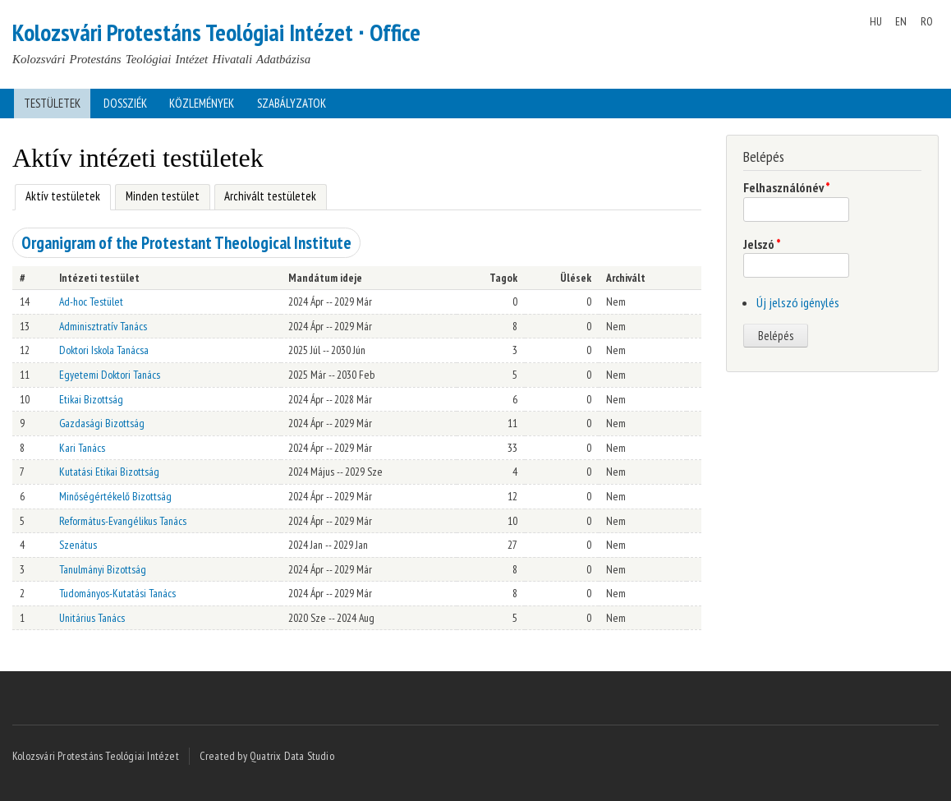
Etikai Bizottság (91, 399)
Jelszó (762, 244)
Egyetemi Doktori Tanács (109, 374)
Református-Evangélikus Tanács (122, 520)
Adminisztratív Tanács (103, 326)
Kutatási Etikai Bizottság (109, 471)
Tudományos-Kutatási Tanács (117, 593)
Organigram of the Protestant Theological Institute (186, 243)
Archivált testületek (270, 196)
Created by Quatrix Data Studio (267, 755)
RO (927, 21)
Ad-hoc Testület (91, 301)
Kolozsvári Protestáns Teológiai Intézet (95, 755)
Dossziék (125, 103)
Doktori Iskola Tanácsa (104, 350)
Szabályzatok (291, 103)
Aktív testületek (57, 194)
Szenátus (78, 544)
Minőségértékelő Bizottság (115, 496)
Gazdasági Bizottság (102, 423)
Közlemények (201, 103)
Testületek (52, 103)
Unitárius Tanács (92, 617)
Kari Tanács (82, 447)
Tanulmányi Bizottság (102, 569)
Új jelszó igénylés (797, 302)
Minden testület (163, 196)
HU (876, 21)
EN (901, 21)
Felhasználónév (786, 187)
